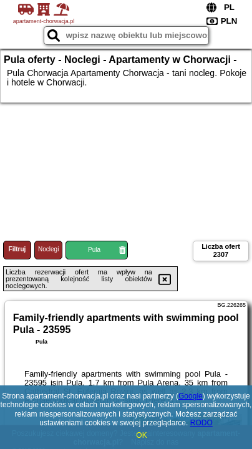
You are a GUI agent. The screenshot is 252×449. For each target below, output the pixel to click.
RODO (201, 422)
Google (190, 396)
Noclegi (48, 249)
